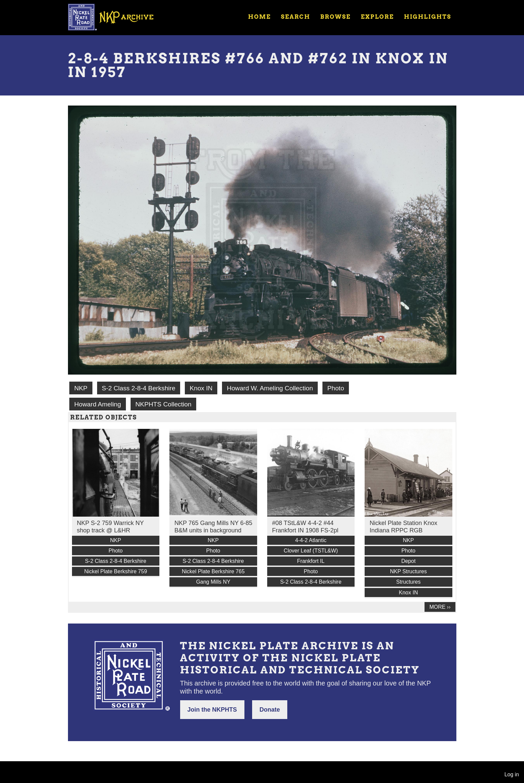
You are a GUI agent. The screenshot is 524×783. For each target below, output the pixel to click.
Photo (335, 388)
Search (295, 16)
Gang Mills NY (213, 582)
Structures (408, 582)
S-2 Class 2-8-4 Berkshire (138, 388)
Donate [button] (269, 709)
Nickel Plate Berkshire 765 (213, 571)
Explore (377, 16)
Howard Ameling (97, 404)
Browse (335, 16)
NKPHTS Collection (163, 404)
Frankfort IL (310, 561)
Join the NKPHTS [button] (212, 709)
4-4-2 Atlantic (310, 540)
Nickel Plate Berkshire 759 (115, 571)
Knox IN (201, 388)
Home (259, 16)
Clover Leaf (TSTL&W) (311, 550)
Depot (408, 561)
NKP (80, 388)
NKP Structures (408, 571)
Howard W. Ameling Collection (270, 388)
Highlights (427, 16)
